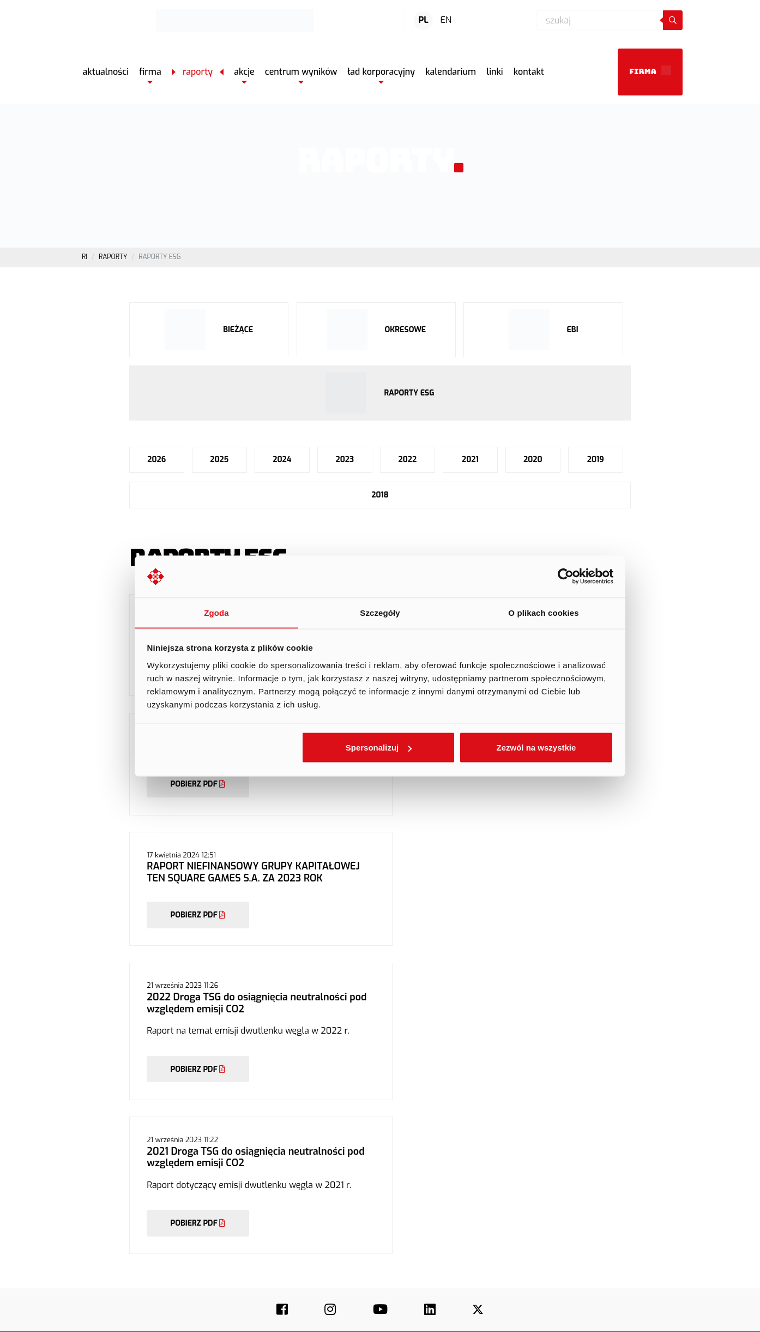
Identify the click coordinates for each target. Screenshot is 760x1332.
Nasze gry (360, 1143)
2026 (156, 460)
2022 (407, 460)
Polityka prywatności (551, 1317)
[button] (150, 71)
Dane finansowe (490, 1176)
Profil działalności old (498, 1143)
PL (424, 20)
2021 (469, 460)
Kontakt (356, 1197)
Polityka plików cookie (636, 1317)
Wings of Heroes (612, 1154)
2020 (532, 460)
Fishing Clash (606, 1132)
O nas (353, 1132)
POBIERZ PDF (198, 811)
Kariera (355, 1154)
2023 (344, 460)
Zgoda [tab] (216, 612)
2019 (595, 460)
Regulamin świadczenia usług (453, 1317)
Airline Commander (616, 1208)
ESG (351, 1176)
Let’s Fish (600, 1186)
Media (354, 1186)
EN (446, 20)
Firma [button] (650, 70)
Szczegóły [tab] (380, 612)
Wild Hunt (602, 1197)
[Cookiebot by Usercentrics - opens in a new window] (565, 576)
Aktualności (362, 1165)
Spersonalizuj (379, 747)
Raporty (478, 1165)
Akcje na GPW (487, 1154)
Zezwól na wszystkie (536, 747)
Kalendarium (485, 1197)
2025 (219, 460)
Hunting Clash (608, 1143)
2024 (282, 460)
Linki (473, 1208)
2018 (379, 496)
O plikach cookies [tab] (543, 612)
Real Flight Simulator (618, 1176)
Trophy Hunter (608, 1165)
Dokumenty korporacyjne (504, 1186)
